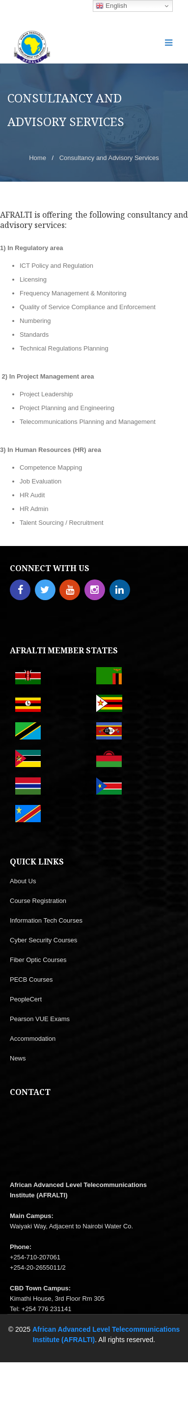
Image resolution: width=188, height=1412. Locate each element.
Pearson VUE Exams (40, 1019)
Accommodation (32, 1038)
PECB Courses (31, 979)
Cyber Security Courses (43, 940)
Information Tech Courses (46, 920)
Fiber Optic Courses (38, 959)
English (111, 6)
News (18, 1058)
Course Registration (38, 900)
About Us (23, 881)
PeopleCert (26, 999)
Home (37, 157)
